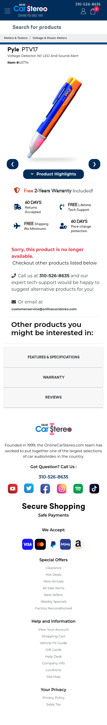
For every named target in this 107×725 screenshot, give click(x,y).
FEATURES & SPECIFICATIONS (54, 357)
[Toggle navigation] (7, 11)
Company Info (53, 663)
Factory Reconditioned (53, 608)
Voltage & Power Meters (50, 38)
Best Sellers (53, 595)
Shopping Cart (53, 636)
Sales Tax (53, 704)
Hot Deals (53, 575)
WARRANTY (53, 377)
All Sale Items (53, 588)
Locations (53, 670)
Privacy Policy (53, 698)
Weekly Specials (53, 601)
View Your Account (53, 629)
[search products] (55, 27)
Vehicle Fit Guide (53, 643)
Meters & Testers (16, 38)
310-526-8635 (88, 4)
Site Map (54, 677)
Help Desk (53, 656)
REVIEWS (53, 397)
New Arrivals (53, 581)
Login (82, 11)
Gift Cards (53, 650)
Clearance (53, 568)
